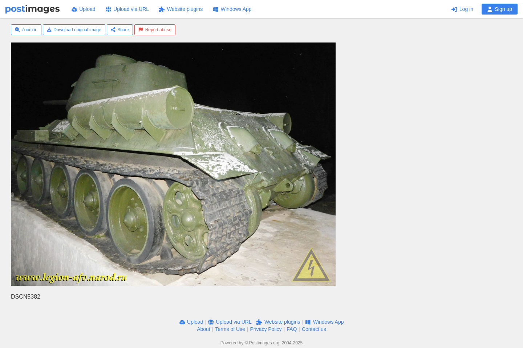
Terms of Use (230, 329)
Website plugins (181, 9)
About (203, 329)
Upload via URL (127, 9)
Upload (84, 9)
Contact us (314, 329)
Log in (462, 9)
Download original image (74, 29)
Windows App (232, 9)
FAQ (292, 329)
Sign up (499, 9)
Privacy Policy (265, 329)
